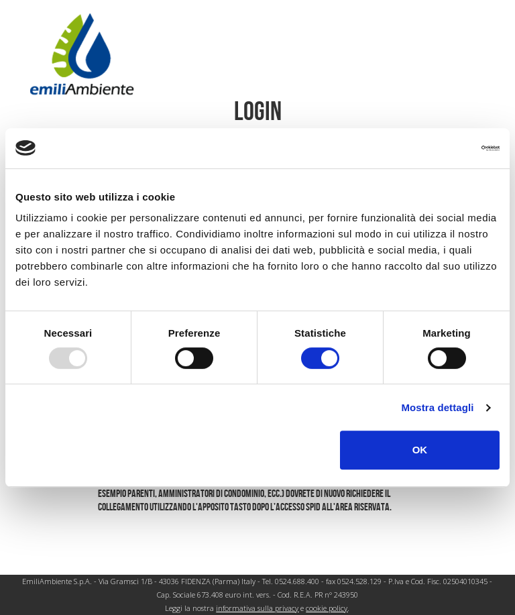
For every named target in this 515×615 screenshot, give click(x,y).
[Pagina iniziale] (82, 53)
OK (420, 449)
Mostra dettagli (437, 407)
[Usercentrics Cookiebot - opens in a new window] (441, 148)
